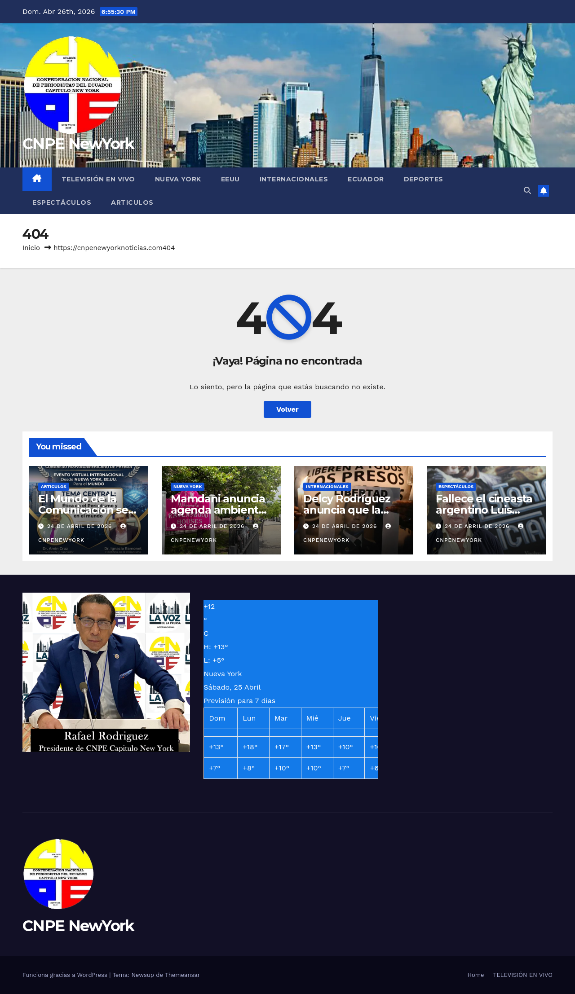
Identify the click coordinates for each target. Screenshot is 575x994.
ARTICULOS (132, 202)
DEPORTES (423, 179)
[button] (527, 190)
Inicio (31, 248)
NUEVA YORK (178, 179)
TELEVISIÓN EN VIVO (98, 179)
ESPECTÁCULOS (61, 202)
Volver (287, 409)
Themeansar (182, 975)
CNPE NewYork (78, 143)
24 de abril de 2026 (80, 526)
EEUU (230, 179)
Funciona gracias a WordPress (65, 975)
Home (475, 975)
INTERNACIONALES (294, 179)
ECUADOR (366, 179)
